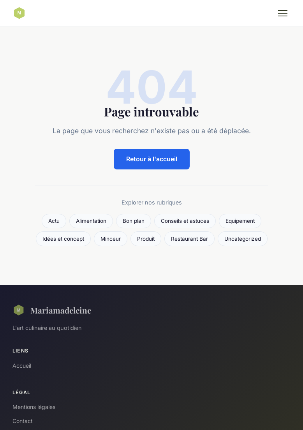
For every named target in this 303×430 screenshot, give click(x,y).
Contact (22, 421)
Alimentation (91, 221)
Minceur (110, 239)
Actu (54, 221)
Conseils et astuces (185, 221)
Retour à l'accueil (151, 159)
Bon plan (133, 221)
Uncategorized (242, 239)
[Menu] (283, 13)
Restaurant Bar (189, 239)
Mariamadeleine (51, 310)
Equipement (240, 221)
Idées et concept (63, 239)
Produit (146, 239)
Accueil (21, 365)
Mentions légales (33, 407)
